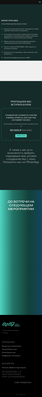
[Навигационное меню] (40, 2)
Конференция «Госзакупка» (11, 356)
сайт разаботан (23, 382)
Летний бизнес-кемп (9, 352)
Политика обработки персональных (14, 367)
